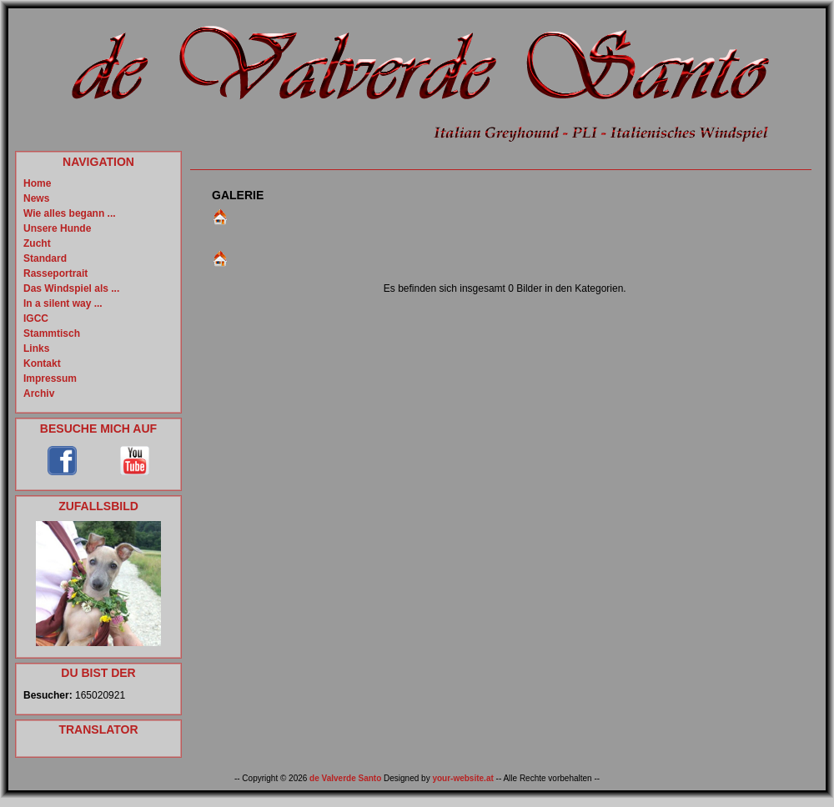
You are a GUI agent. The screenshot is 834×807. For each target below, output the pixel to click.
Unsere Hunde (57, 228)
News (36, 198)
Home (37, 183)
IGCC (35, 318)
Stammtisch (51, 333)
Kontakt (42, 363)
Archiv (38, 393)
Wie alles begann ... (69, 213)
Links (36, 348)
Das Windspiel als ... (71, 288)
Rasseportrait (55, 273)
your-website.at (462, 778)
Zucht (37, 243)
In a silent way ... (63, 303)
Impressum (50, 378)
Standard (45, 258)
